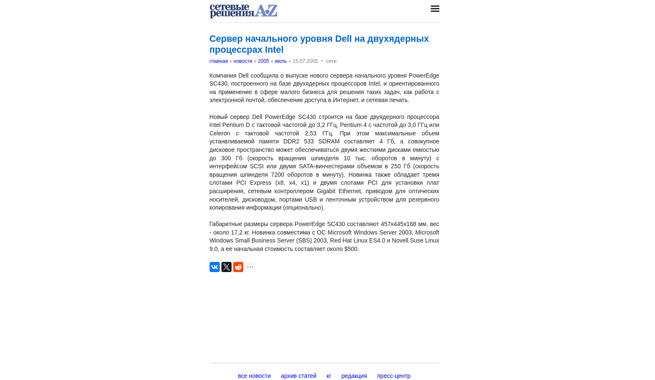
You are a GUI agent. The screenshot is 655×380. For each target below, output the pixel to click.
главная (219, 61)
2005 (264, 61)
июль (281, 61)
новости (243, 61)
